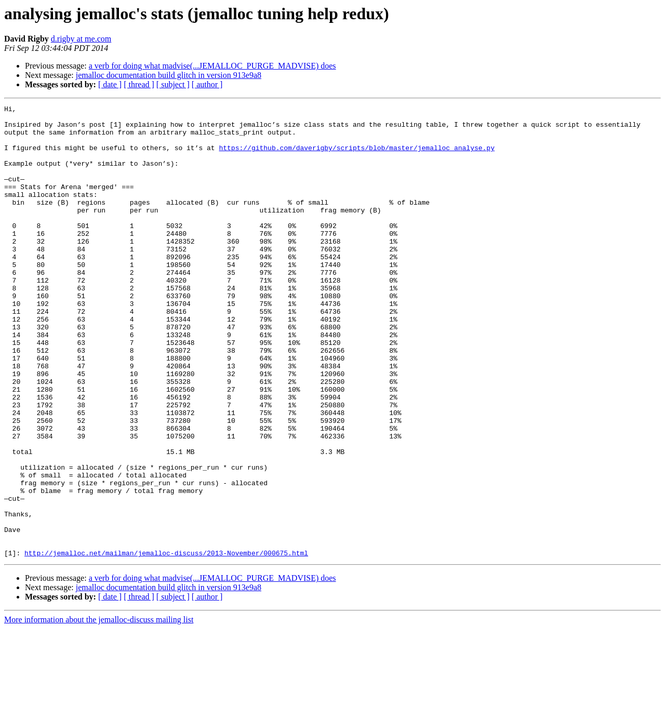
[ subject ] (173, 84)
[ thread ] (139, 84)
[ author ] (207, 84)
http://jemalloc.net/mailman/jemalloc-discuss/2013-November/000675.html (166, 643)
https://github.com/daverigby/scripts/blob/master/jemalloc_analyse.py (356, 157)
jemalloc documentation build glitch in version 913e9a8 (168, 75)
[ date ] (110, 84)
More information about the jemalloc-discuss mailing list (98, 709)
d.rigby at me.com (81, 38)
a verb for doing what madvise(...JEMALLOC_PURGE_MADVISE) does (212, 65)
